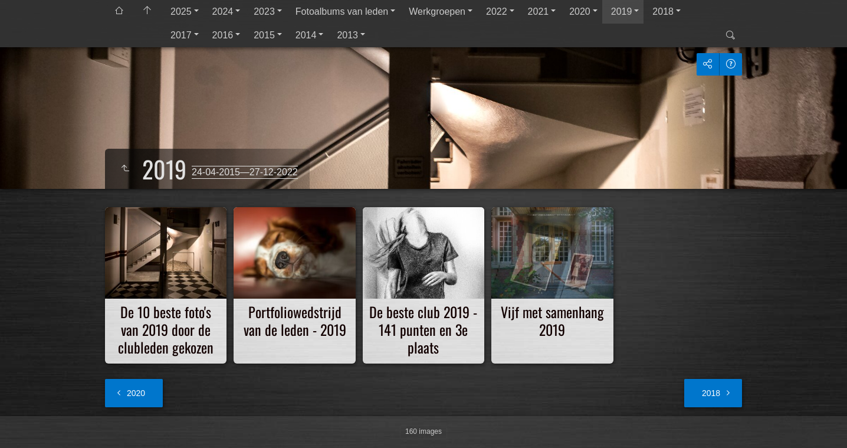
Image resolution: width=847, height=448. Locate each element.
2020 (579, 11)
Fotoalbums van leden (342, 11)
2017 (181, 35)
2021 (538, 11)
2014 (306, 35)
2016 (223, 35)
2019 (621, 11)
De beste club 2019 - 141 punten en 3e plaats (423, 329)
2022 (496, 11)
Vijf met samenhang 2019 (552, 320)
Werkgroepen (437, 11)
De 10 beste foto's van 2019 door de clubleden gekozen (166, 329)
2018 (663, 11)
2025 (181, 11)
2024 (223, 11)
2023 (264, 11)
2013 (347, 35)
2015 (264, 35)
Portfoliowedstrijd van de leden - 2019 (295, 320)
